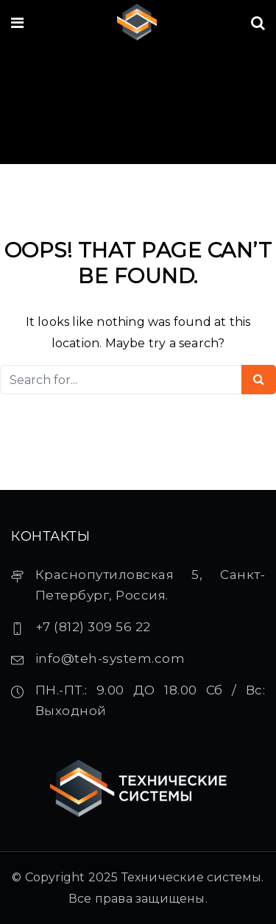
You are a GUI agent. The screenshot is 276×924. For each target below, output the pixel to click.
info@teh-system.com (110, 658)
